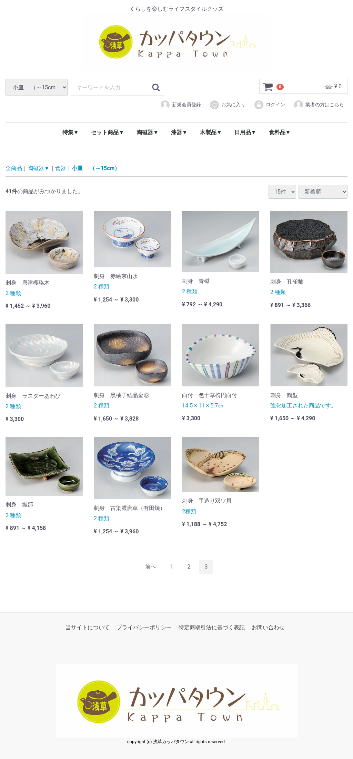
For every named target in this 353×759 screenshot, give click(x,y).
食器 (60, 168)
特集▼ (70, 132)
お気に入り (227, 105)
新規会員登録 (180, 105)
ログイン (269, 105)
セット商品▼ (107, 132)
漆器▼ (179, 132)
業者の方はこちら (318, 105)
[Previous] (151, 567)
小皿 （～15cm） (96, 168)
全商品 (14, 168)
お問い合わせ (268, 627)
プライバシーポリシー (144, 627)
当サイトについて (87, 627)
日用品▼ (245, 132)
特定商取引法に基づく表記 (212, 627)
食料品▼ (280, 132)
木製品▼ (211, 132)
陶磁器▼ (148, 132)
